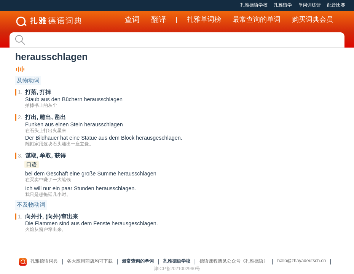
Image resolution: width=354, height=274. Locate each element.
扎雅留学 (283, 5)
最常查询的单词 (257, 19)
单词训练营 (309, 5)
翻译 (158, 19)
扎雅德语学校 (254, 5)
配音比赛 (336, 5)
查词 (132, 19)
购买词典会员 (312, 19)
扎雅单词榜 (204, 19)
